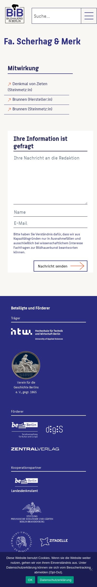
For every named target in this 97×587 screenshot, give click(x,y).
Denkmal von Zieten (29, 83)
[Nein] (91, 569)
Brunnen (19, 99)
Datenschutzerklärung (55, 580)
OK (30, 580)
